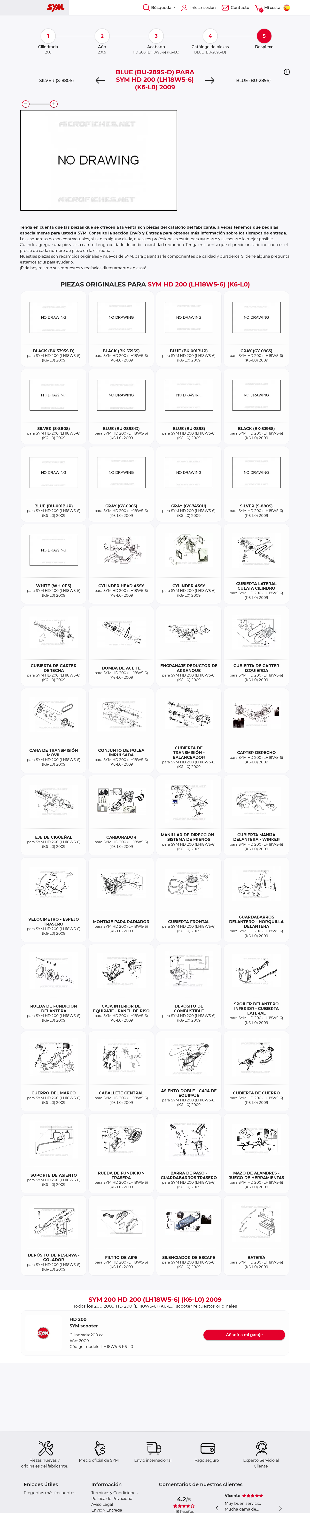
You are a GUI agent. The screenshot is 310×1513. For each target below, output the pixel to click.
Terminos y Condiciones (114, 1492)
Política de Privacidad (111, 1498)
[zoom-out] (26, 104)
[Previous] (100, 80)
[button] (287, 72)
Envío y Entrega (106, 1510)
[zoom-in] (54, 104)
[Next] (210, 80)
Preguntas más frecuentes (49, 1492)
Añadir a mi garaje (244, 1334)
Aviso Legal (102, 1504)
